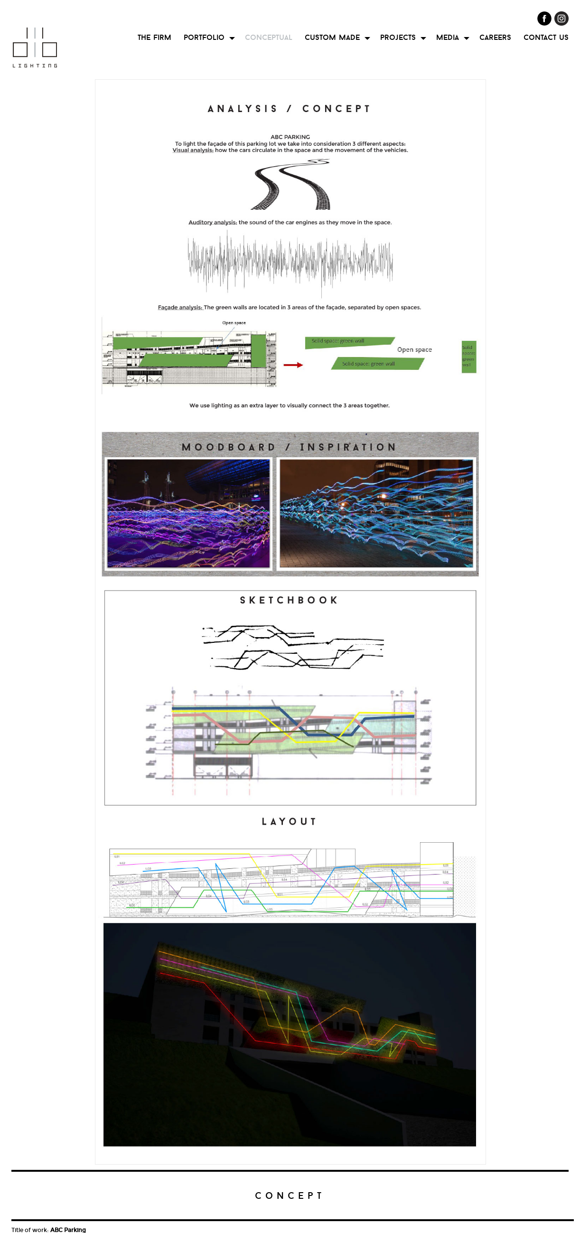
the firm (154, 37)
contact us (546, 37)
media (447, 37)
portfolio (204, 37)
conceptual (268, 37)
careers (495, 37)
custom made (332, 37)
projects (398, 37)
